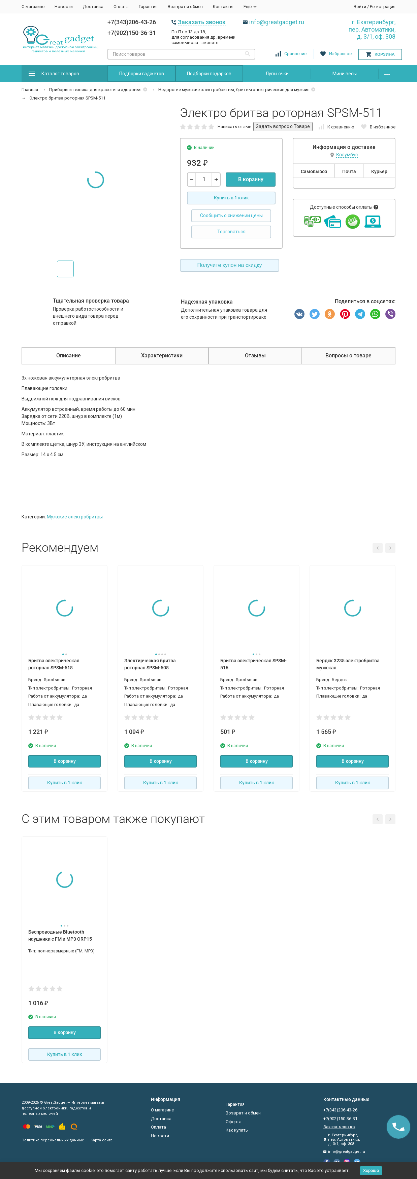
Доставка (93, 6)
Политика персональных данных (53, 1140)
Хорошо (371, 1170)
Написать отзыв (235, 126)
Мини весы (344, 73)
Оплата (121, 6)
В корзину (250, 179)
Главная (30, 89)
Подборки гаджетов (141, 73)
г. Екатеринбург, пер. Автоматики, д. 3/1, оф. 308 (372, 29)
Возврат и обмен (185, 6)
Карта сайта (102, 1140)
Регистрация (382, 6)
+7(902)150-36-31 (131, 32)
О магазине (33, 6)
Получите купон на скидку (229, 265)
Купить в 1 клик (231, 197)
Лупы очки (277, 73)
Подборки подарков (209, 73)
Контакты (223, 6)
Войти (360, 6)
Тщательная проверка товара (91, 301)
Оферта (234, 1121)
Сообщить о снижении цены (231, 215)
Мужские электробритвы (75, 516)
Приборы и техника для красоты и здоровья (95, 89)
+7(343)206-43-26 (131, 22)
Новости (64, 6)
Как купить (237, 1130)
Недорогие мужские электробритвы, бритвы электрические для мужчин (234, 89)
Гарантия (148, 6)
